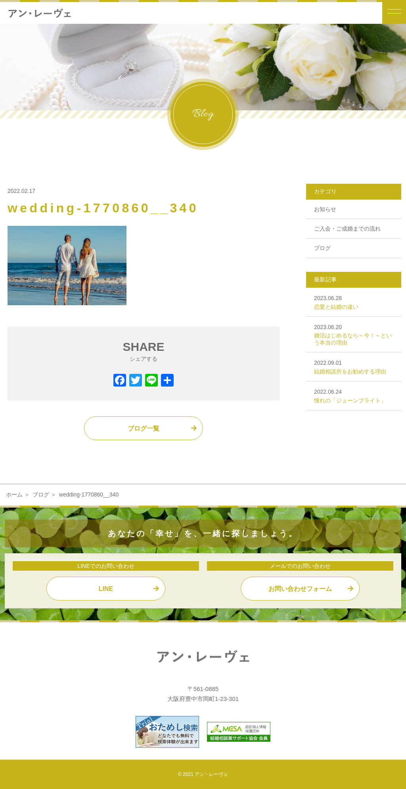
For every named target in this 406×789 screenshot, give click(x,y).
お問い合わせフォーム (300, 588)
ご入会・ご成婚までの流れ (347, 228)
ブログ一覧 (143, 428)
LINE (106, 588)
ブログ (322, 248)
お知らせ (325, 209)
